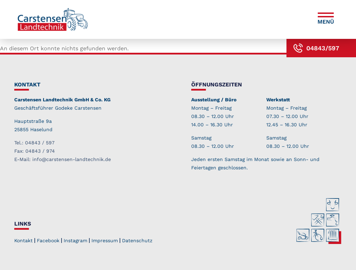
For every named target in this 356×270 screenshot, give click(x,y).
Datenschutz (137, 240)
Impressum (104, 240)
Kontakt (23, 240)
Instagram (75, 240)
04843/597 (322, 48)
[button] (325, 19)
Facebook (48, 240)
